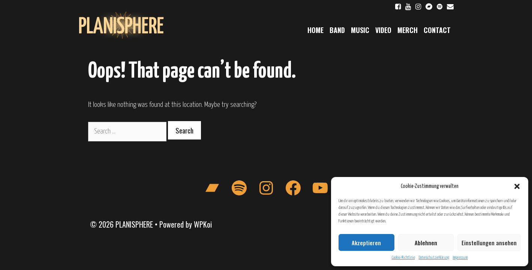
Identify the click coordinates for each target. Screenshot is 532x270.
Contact (437, 30)
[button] (517, 186)
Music (360, 30)
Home (315, 30)
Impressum (460, 257)
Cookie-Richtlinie (403, 257)
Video (383, 30)
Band (337, 30)
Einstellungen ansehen (489, 242)
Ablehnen (426, 242)
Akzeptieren (366, 242)
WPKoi (203, 224)
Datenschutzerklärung (434, 257)
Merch (407, 30)
